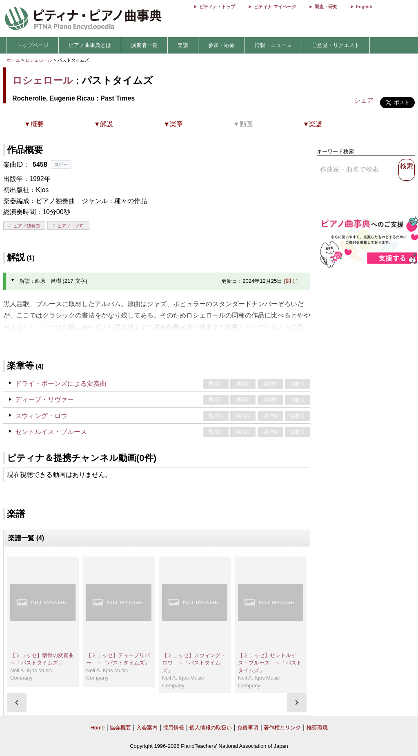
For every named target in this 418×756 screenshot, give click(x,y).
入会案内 (147, 728)
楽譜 (183, 45)
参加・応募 (221, 45)
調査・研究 (326, 6)
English (364, 6)
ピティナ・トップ (217, 6)
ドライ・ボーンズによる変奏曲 (61, 383)
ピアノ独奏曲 (26, 225)
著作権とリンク (282, 728)
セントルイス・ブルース (51, 431)
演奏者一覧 (144, 45)
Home (97, 728)
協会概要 (120, 728)
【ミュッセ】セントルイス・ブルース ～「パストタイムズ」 (270, 662)
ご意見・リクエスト (336, 45)
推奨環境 (317, 728)
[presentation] (17, 702)
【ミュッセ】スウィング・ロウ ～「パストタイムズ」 (194, 662)
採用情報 (173, 728)
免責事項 (247, 728)
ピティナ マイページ (275, 6)
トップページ (33, 45)
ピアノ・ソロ (70, 225)
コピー (61, 164)
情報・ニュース (273, 45)
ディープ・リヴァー (44, 399)
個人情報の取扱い (210, 728)
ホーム (13, 60)
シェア (364, 100)
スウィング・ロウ (41, 415)
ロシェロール (38, 60)
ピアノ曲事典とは (90, 45)
